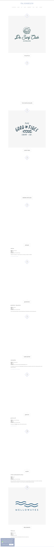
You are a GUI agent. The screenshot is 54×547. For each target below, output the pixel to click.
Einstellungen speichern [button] (5, 544)
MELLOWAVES (27, 527)
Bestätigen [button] (11, 544)
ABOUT (37, 7)
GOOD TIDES (27, 150)
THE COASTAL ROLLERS (27, 103)
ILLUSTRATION (14, 7)
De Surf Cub (27, 55)
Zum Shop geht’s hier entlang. (14, 256)
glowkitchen (27, 301)
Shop (33, 7)
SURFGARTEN (27, 356)
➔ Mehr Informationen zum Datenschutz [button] (7, 540)
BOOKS (18, 7)
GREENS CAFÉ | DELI (27, 197)
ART (21, 7)
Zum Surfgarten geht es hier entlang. (15, 369)
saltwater (27, 245)
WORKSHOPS (29, 7)
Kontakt (41, 7)
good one (27, 414)
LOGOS (25, 7)
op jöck (27, 471)
